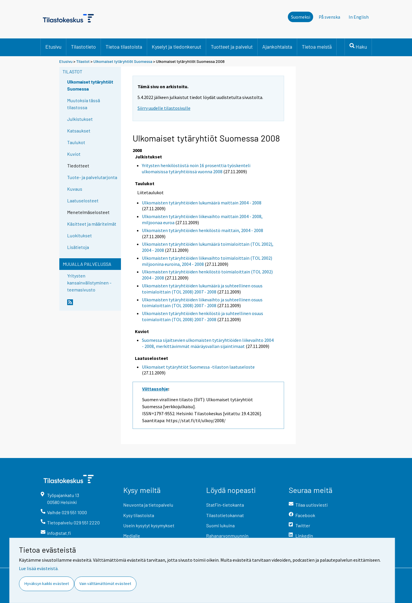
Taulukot (76, 142)
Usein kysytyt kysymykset (148, 525)
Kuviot (74, 154)
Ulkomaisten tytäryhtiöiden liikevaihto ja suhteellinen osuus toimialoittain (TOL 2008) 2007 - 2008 (202, 303)
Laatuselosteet (83, 200)
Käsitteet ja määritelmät (91, 224)
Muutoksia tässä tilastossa (83, 104)
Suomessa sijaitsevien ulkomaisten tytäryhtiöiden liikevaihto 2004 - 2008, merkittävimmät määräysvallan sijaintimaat (208, 343)
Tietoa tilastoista (124, 46)
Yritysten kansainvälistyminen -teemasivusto (89, 282)
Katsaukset (78, 130)
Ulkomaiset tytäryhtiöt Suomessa (122, 61)
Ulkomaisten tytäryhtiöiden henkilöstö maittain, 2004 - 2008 (202, 230)
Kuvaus (74, 189)
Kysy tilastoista (138, 515)
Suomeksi (300, 17)
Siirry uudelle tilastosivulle (164, 108)
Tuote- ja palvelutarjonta (92, 177)
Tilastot (83, 61)
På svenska (329, 17)
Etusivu (53, 46)
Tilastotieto (83, 46)
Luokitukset (79, 235)
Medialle (131, 535)
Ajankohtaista (277, 46)
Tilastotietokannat (225, 515)
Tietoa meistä (317, 46)
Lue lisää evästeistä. (38, 568)
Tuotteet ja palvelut (232, 46)
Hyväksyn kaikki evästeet (46, 583)
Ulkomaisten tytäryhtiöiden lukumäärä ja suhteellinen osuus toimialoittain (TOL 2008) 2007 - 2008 (202, 289)
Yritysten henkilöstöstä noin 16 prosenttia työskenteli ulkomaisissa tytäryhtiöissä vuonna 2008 (196, 168)
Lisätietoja (78, 247)
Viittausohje (155, 389)
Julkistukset (80, 119)
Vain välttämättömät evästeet (105, 583)
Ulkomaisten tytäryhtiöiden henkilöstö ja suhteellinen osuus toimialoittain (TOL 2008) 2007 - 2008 (202, 316)
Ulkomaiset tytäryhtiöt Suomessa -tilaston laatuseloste (198, 367)
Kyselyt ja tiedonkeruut (176, 46)
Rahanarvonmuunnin (227, 535)
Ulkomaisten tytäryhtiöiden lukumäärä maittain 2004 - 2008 (201, 203)
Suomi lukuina (220, 525)
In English (359, 17)
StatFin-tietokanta (225, 504)
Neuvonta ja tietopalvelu (148, 504)
